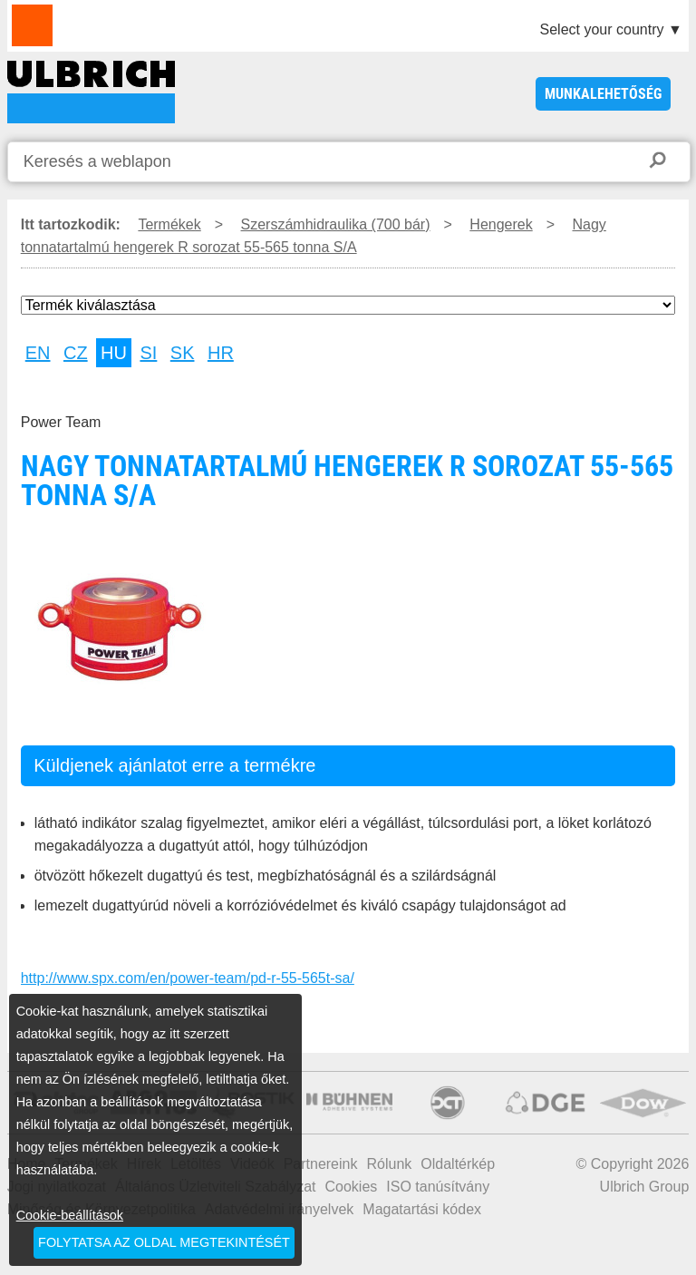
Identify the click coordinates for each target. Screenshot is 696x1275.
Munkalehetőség (603, 93)
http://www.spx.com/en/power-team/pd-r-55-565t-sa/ (187, 978)
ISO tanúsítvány (437, 1186)
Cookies (351, 1186)
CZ (75, 353)
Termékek (169, 224)
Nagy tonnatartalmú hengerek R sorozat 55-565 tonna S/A (91, 92)
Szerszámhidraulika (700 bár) (335, 224)
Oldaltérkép (457, 1164)
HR (221, 353)
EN (38, 353)
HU (114, 353)
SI (148, 353)
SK (182, 353)
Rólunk (388, 1164)
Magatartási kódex (421, 1209)
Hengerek (500, 224)
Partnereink (321, 1164)
